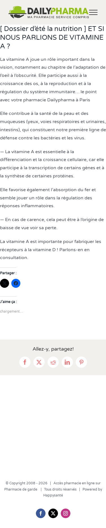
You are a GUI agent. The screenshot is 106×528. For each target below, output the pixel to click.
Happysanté (53, 495)
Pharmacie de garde (21, 489)
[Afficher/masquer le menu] (93, 12)
